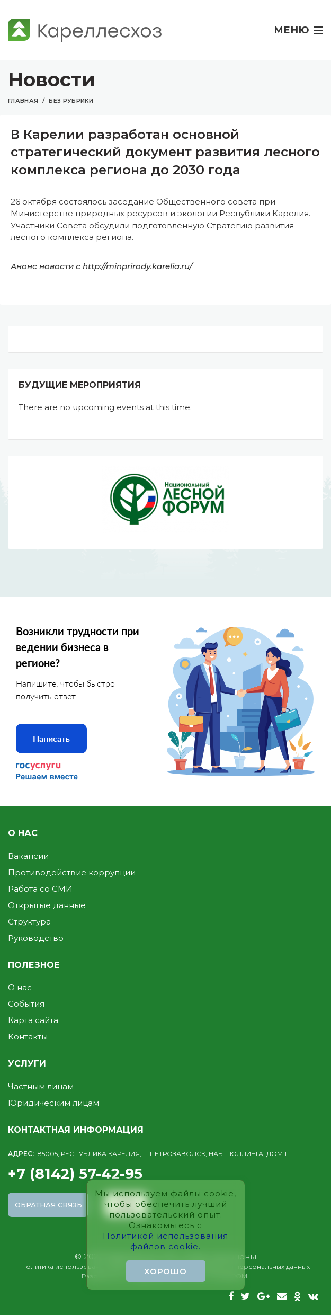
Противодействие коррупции (72, 872)
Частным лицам (41, 1086)
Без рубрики (71, 100)
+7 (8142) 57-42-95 (165, 1166)
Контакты (28, 1037)
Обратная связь (48, 1205)
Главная (23, 100)
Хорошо (165, 1271)
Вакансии (28, 856)
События (26, 1004)
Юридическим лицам (53, 1103)
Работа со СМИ (40, 889)
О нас (20, 987)
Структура (29, 922)
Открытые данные (47, 905)
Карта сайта (33, 1020)
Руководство (36, 938)
